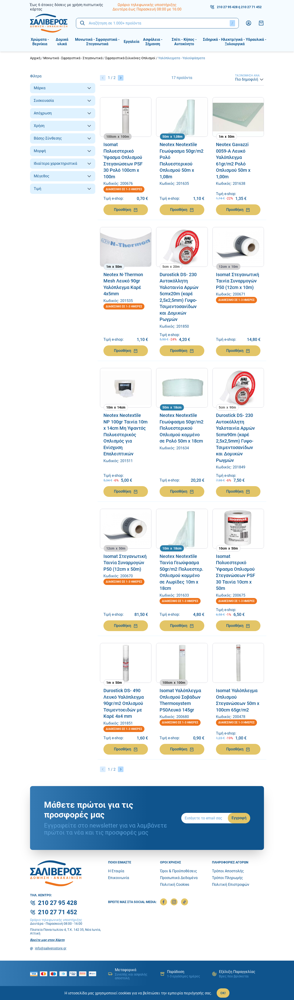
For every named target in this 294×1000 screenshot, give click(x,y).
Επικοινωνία (118, 878)
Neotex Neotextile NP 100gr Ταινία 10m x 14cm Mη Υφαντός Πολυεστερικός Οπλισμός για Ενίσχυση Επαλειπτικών (125, 434)
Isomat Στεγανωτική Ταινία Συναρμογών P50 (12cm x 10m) (237, 281)
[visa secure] (74, 973)
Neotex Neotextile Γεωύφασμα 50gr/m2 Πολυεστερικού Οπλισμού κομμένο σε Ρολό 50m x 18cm (181, 428)
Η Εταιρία (116, 871)
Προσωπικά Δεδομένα (179, 878)
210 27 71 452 (251, 7)
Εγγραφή (239, 818)
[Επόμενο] (120, 78)
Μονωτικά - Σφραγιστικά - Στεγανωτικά (73, 58)
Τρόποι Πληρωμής (227, 878)
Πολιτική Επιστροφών (230, 884)
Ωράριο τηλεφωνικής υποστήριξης (147, 5)
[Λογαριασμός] (248, 23)
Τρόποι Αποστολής (228, 871)
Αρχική (35, 58)
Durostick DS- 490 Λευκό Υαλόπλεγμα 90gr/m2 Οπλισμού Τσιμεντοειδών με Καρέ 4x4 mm (123, 703)
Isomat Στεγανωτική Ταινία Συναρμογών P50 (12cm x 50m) (125, 562)
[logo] (49, 23)
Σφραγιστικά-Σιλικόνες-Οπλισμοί (130, 58)
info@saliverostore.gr (50, 948)
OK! (223, 993)
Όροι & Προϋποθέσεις (178, 871)
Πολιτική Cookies (174, 884)
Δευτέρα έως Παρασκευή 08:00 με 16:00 (147, 9)
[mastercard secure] (84, 973)
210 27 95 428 (227, 7)
